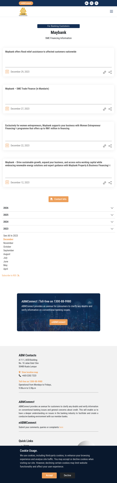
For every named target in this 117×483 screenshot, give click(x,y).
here (61, 427)
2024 (5, 221)
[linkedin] (86, 3)
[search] (96, 3)
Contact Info (58, 199)
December (8, 239)
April (5, 268)
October (7, 246)
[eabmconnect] (26, 3)
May (5, 265)
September (8, 250)
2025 (5, 214)
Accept (49, 475)
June (5, 261)
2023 (5, 228)
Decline (67, 475)
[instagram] (91, 3)
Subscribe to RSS (10, 275)
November (8, 243)
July (5, 257)
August (6, 254)
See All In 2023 (10, 235)
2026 (5, 207)
